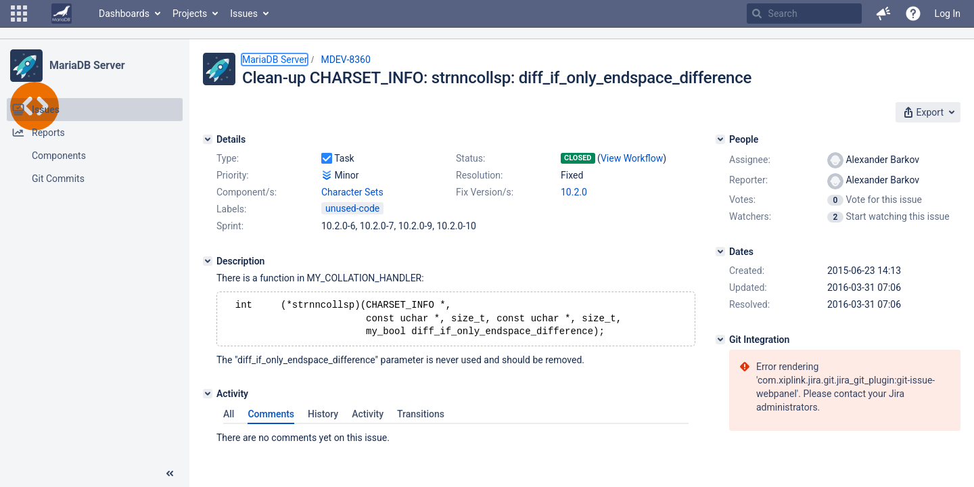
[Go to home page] (61, 13)
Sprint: (230, 226)
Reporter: (748, 180)
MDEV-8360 (345, 59)
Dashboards (124, 13)
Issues (244, 13)
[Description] (207, 261)
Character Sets (352, 192)
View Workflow (632, 158)
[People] (720, 139)
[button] (19, 13)
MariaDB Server (86, 65)
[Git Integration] (720, 339)
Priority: (232, 175)
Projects (189, 13)
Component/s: (246, 192)
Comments (271, 418)
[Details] (207, 139)
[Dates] (720, 251)
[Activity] (207, 397)
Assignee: (749, 159)
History (323, 418)
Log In (947, 13)
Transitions (420, 418)
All (228, 418)
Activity (368, 418)
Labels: (231, 209)
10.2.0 (574, 192)
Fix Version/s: (484, 192)
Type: (227, 158)
